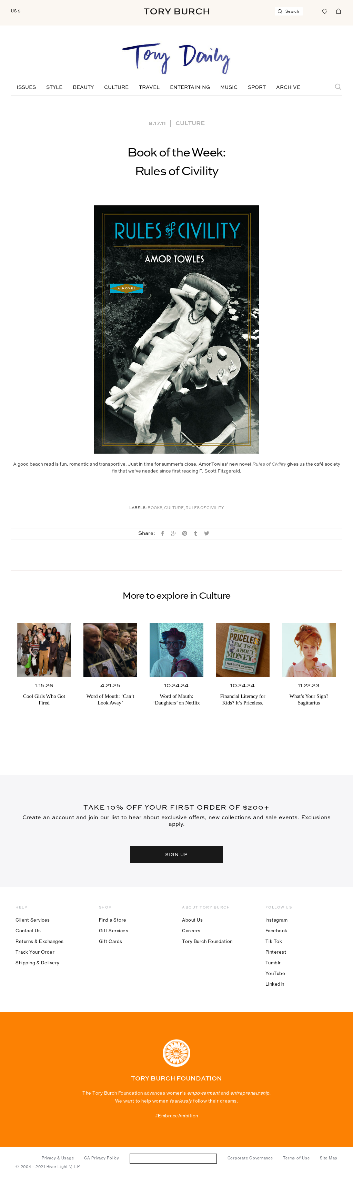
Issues (26, 87)
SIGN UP (176, 854)
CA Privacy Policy (101, 1158)
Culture (116, 87)
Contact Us (28, 930)
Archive (288, 87)
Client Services (33, 920)
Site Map (328, 1158)
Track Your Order (35, 952)
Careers (191, 930)
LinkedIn (274, 984)
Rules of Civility (204, 508)
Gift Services (114, 930)
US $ (16, 11)
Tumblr (273, 962)
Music (229, 87)
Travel (149, 87)
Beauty (83, 87)
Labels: (138, 508)
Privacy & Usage (58, 1158)
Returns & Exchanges (40, 941)
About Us (192, 920)
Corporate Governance (250, 1158)
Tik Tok (273, 941)
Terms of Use (296, 1158)
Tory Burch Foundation (207, 941)
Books (155, 508)
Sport (257, 87)
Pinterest (275, 952)
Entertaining (190, 87)
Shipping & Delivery (38, 962)
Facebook (276, 930)
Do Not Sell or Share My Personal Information (173, 1158)
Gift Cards (110, 941)
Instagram (276, 920)
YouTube (275, 973)
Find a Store (113, 920)
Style (54, 87)
